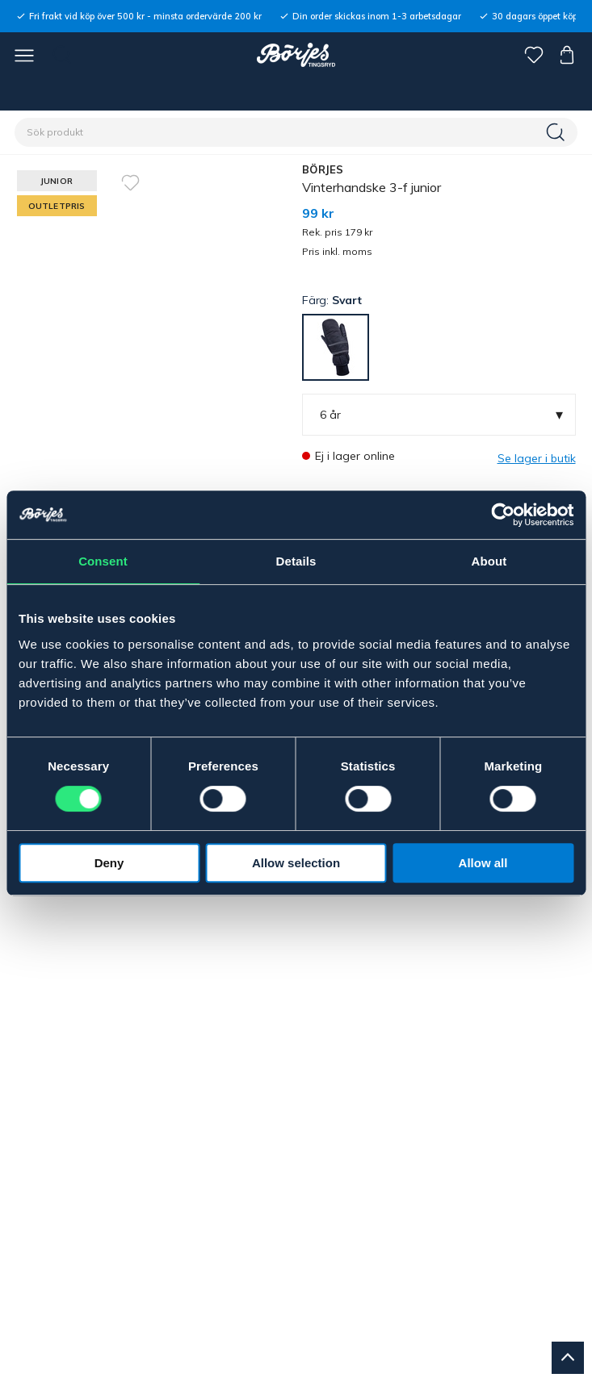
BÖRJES (323, 169)
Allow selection (296, 863)
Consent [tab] (103, 561)
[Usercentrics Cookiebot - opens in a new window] (502, 515)
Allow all (483, 863)
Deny (109, 863)
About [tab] (489, 561)
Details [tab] (296, 561)
